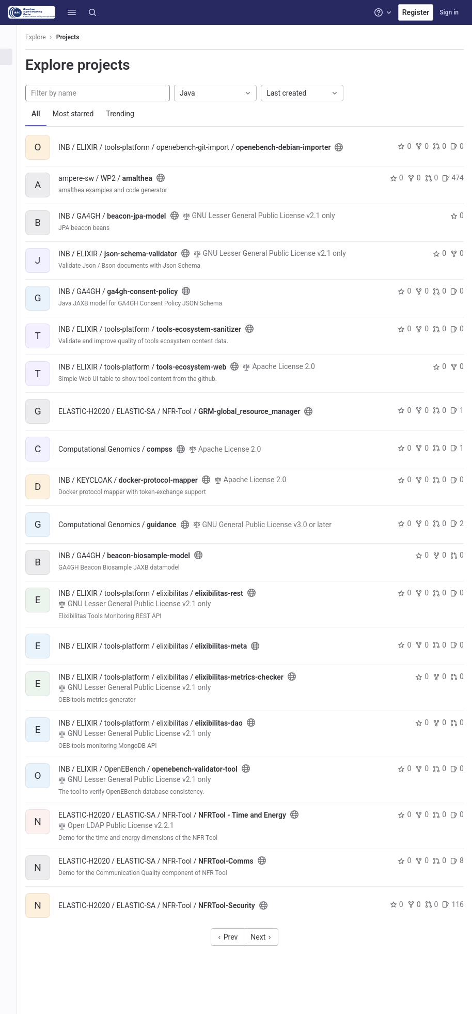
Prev (234, 945)
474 (453, 178)
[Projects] (14, 57)
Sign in (449, 12)
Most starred (85, 114)
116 (453, 913)
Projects (79, 37)
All (47, 114)
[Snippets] (14, 108)
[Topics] (14, 91)
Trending (132, 114)
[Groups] (14, 74)
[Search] (92, 12)
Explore (47, 37)
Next (267, 945)
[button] (72, 12)
